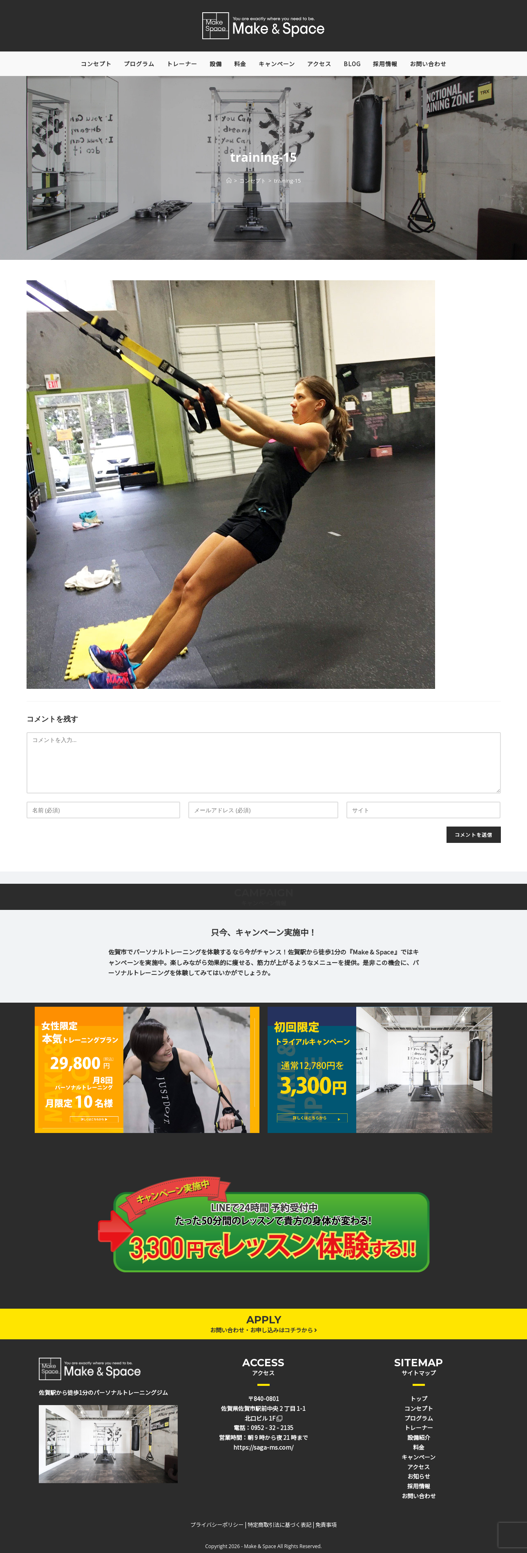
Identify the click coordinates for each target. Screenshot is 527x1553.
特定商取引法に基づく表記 (279, 1524)
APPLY (263, 1320)
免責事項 (326, 1524)
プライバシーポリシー (216, 1524)
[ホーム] (229, 180)
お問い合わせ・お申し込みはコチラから (263, 1330)
